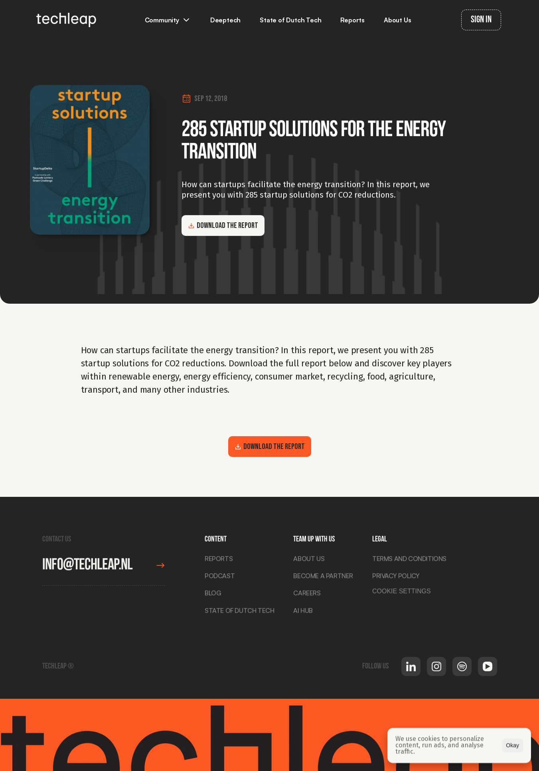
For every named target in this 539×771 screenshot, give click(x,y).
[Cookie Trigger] (401, 592)
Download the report (223, 225)
